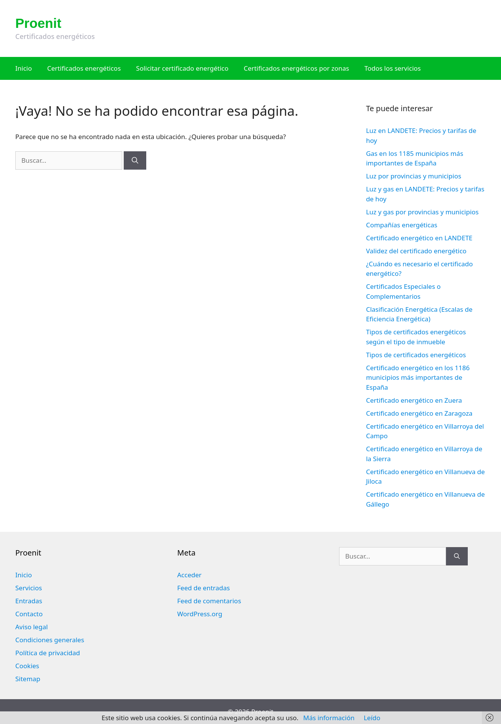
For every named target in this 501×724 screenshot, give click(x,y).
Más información (328, 717)
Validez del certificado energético (416, 250)
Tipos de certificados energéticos (416, 354)
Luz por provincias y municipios (413, 176)
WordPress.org (199, 613)
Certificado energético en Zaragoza (419, 413)
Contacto (29, 613)
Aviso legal (31, 626)
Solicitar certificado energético (182, 68)
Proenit (38, 23)
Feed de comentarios (209, 600)
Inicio (23, 68)
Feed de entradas (203, 587)
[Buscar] (135, 160)
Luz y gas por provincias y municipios (422, 211)
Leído (372, 717)
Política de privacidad (47, 652)
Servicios (28, 587)
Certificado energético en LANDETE (419, 237)
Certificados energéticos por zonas (296, 68)
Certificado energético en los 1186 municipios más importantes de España (418, 377)
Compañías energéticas (401, 224)
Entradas (28, 600)
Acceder (189, 574)
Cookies (27, 665)
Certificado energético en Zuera (414, 400)
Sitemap (27, 678)
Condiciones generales (49, 639)
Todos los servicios (392, 68)
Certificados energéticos (84, 68)
